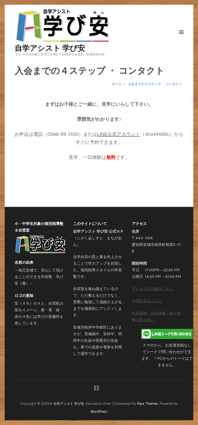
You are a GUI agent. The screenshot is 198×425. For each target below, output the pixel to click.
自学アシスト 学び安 (50, 48)
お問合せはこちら (147, 301)
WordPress (98, 411)
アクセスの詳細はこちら (152, 289)
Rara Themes (147, 403)
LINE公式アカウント (118, 134)
